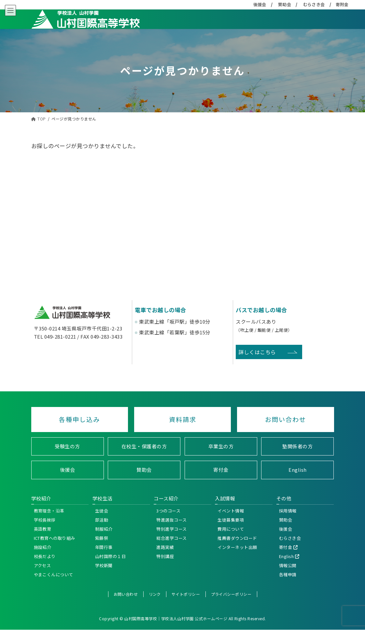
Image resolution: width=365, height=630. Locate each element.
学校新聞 (104, 565)
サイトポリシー (186, 594)
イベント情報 (231, 511)
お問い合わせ (285, 419)
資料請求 (182, 419)
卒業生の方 (221, 446)
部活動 (101, 520)
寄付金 (221, 470)
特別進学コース (171, 529)
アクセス (42, 565)
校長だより (45, 556)
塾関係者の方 (297, 446)
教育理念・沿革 (49, 511)
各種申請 (288, 574)
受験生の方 (67, 446)
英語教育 (42, 529)
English (297, 470)
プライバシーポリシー (231, 594)
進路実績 (165, 547)
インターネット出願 (237, 547)
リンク (155, 594)
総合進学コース (171, 538)
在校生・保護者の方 (144, 446)
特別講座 (165, 556)
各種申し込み (79, 419)
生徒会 (101, 511)
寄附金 (342, 4)
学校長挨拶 (45, 520)
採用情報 (288, 511)
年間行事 (104, 547)
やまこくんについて (54, 574)
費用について (231, 529)
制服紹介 (104, 529)
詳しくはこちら (257, 352)
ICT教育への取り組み (55, 538)
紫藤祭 (101, 538)
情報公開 (288, 565)
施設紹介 (42, 547)
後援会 (260, 4)
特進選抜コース (171, 520)
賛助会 (284, 4)
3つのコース (168, 511)
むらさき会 (314, 4)
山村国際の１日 (110, 556)
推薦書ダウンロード (237, 538)
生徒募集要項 (231, 520)
